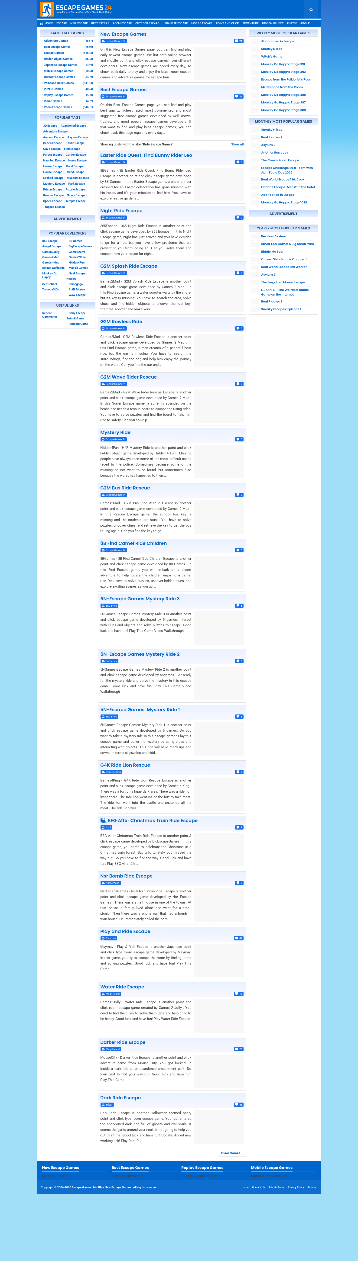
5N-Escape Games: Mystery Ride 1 (140, 709)
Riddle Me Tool (272, 251)
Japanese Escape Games (68, 65)
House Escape (52, 172)
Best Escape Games (68, 46)
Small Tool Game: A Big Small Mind (287, 244)
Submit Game (75, 318)
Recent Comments (49, 314)
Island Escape (75, 172)
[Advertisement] (179, 1193)
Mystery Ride (115, 432)
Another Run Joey (274, 152)
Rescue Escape (53, 195)
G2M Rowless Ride (121, 321)
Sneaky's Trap (272, 49)
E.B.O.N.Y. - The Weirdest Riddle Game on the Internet (285, 292)
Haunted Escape (54, 160)
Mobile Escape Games (68, 71)
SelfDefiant (49, 284)
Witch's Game (272, 56)
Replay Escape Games (68, 95)
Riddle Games (68, 101)
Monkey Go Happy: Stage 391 (283, 64)
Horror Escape (52, 166)
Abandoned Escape (73, 125)
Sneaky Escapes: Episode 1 (281, 309)
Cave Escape (52, 149)
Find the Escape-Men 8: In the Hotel (288, 187)
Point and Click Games (68, 83)
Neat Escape (77, 273)
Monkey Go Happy (49, 275)
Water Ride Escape (122, 987)
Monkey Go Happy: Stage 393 (283, 72)
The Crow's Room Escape (280, 160)
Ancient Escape (53, 137)
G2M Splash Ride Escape (128, 266)
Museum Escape (78, 178)
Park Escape (76, 183)
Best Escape (100, 23)
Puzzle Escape (75, 189)
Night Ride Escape (121, 210)
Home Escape (77, 160)
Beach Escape (52, 143)
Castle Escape (75, 143)
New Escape (79, 23)
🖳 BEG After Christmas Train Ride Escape (149, 820)
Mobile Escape (201, 23)
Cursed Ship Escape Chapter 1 (284, 259)
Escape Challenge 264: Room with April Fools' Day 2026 (287, 170)
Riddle (305, 23)
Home (46, 23)
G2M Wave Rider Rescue (128, 377)
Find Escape (72, 149)
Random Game (78, 323)
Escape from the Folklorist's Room (286, 79)
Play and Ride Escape (125, 931)
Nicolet (71, 278)
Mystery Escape (54, 183)
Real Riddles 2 (271, 137)
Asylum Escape (77, 137)
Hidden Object (272, 23)
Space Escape (52, 201)
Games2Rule (77, 257)
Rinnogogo (76, 284)
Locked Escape (53, 178)
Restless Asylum (273, 236)
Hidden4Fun (77, 262)
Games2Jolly (51, 252)
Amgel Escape (51, 246)
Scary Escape (76, 195)
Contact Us (258, 1254)
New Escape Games (123, 34)
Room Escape (122, 23)
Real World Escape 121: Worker (284, 267)
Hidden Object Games (68, 59)
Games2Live (77, 252)
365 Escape (50, 241)
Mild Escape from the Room (282, 87)
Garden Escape (76, 154)
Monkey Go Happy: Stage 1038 (284, 202)
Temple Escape (75, 201)
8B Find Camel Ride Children (133, 543)
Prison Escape (52, 189)
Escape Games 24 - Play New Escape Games (101, 1254)
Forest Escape (52, 154)
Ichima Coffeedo (53, 268)
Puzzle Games (68, 89)
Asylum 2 (268, 145)
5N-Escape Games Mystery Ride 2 (139, 654)
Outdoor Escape (147, 23)
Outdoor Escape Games (68, 77)
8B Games (75, 241)
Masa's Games (78, 268)
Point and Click (227, 23)
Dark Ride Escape (120, 1097)
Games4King (50, 262)
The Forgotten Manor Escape (283, 282)
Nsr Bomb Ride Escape (126, 876)
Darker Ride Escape (123, 1042)
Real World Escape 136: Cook (282, 179)
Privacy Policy (296, 1254)
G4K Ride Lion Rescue (125, 765)
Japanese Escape (175, 23)
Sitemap (312, 1254)
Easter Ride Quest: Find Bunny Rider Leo (146, 155)
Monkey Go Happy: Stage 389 (283, 110)
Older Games (230, 1153)
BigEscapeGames (80, 246)
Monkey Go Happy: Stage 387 (283, 102)
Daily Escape (77, 313)
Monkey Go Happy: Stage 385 (283, 95)
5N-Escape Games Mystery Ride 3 (140, 598)
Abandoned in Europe (277, 41)
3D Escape (50, 125)
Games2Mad (50, 257)
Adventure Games (68, 40)
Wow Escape (77, 295)
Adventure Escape (55, 131)
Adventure (250, 23)
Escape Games (68, 53)
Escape (61, 23)
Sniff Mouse (77, 289)
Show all (237, 144)
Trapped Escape (54, 207)
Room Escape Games (68, 107)
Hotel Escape (74, 166)
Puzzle (292, 23)
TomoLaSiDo (50, 289)
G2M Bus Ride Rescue (125, 488)
